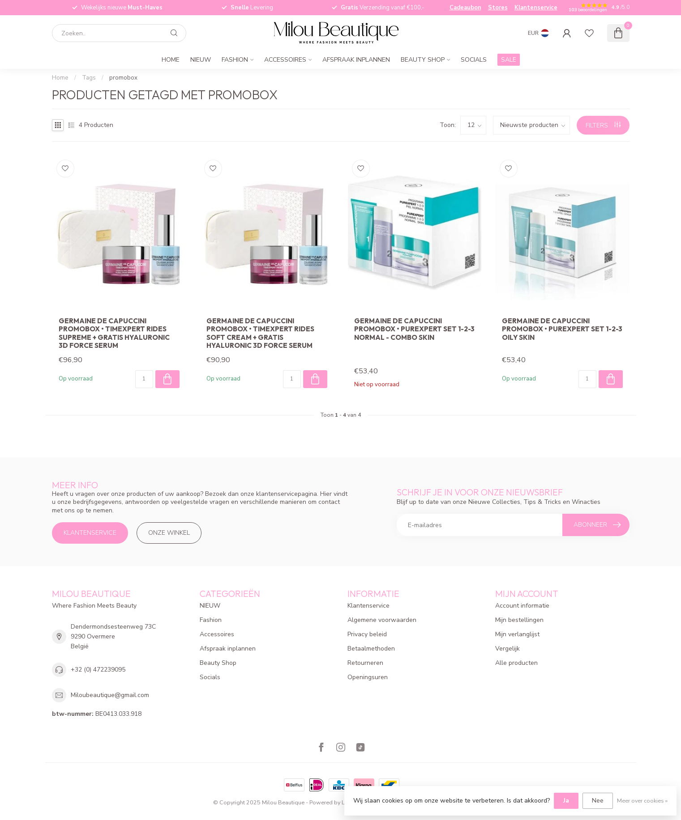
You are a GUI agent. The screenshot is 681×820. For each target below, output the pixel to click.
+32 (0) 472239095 (98, 669)
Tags (89, 78)
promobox (123, 78)
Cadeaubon (465, 8)
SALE (508, 59)
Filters (603, 125)
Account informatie (522, 605)
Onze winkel (169, 532)
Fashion (235, 59)
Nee (598, 800)
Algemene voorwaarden (381, 620)
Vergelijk (507, 648)
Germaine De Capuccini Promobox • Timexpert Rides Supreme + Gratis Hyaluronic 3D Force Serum (114, 333)
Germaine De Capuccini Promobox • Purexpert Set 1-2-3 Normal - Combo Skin (414, 329)
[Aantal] (144, 379)
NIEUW (200, 59)
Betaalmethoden (371, 648)
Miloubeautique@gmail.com (110, 695)
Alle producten (516, 663)
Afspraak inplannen (356, 59)
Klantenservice (535, 8)
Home (171, 59)
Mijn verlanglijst (517, 634)
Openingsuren (367, 677)
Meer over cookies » (642, 800)
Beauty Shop (423, 59)
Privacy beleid (367, 634)
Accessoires (285, 59)
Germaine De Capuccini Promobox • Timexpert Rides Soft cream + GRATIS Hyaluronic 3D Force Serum (260, 333)
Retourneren (365, 663)
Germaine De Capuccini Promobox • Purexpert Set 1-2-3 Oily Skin (562, 329)
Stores (498, 8)
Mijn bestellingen (519, 620)
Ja (566, 800)
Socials (474, 59)
